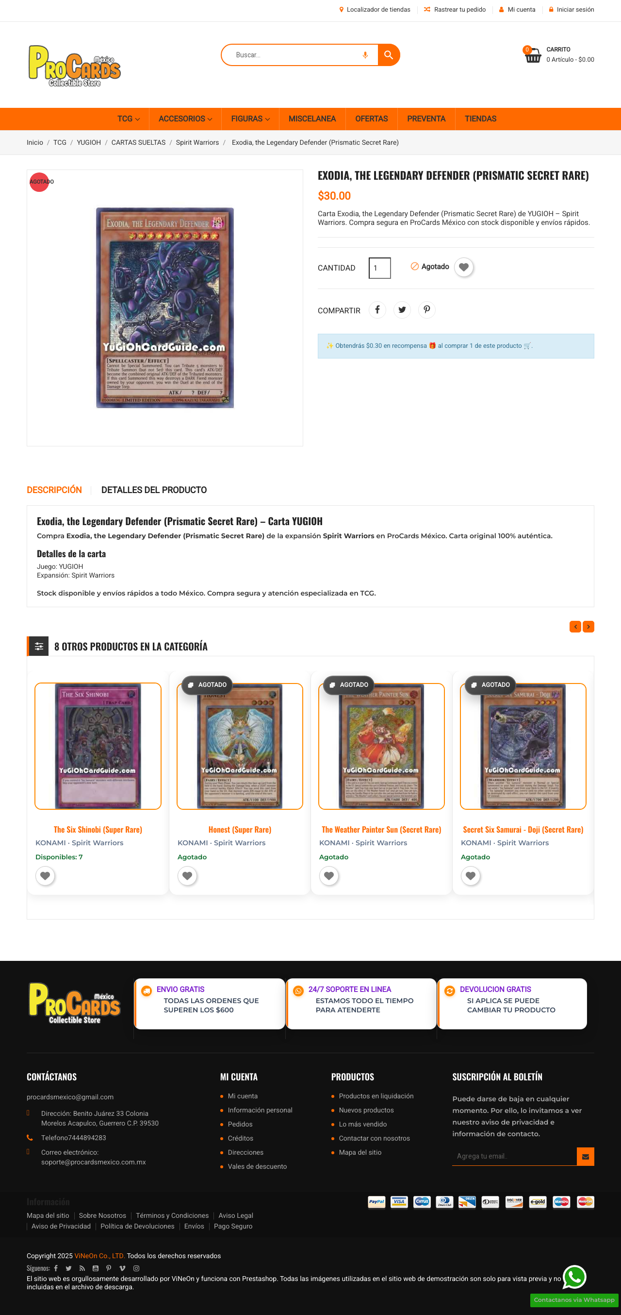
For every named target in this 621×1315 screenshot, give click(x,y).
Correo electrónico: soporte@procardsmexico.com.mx (93, 1157)
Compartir (377, 310)
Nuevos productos (366, 1111)
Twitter (68, 1268)
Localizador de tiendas (375, 10)
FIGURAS (247, 119)
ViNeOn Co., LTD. (99, 1256)
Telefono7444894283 (73, 1138)
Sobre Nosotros (102, 1216)
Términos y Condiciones (172, 1216)
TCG (125, 119)
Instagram (136, 1268)
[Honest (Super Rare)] (240, 746)
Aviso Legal (235, 1216)
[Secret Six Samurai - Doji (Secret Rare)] (523, 746)
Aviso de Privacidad (61, 1226)
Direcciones (245, 1153)
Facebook (56, 1268)
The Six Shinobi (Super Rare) (98, 829)
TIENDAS (480, 119)
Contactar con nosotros (374, 1139)
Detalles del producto (154, 490)
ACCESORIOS (183, 119)
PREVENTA (426, 119)
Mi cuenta (239, 1077)
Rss (82, 1268)
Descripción (54, 490)
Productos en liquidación (376, 1097)
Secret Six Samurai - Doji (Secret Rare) (523, 829)
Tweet (402, 310)
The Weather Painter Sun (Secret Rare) (381, 829)
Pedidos (240, 1125)
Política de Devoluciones (137, 1226)
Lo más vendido (363, 1125)
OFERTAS (371, 119)
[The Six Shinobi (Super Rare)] (98, 746)
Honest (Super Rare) (240, 829)
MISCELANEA (312, 119)
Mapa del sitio (360, 1153)
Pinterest (427, 310)
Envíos (194, 1226)
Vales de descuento (257, 1167)
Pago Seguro (233, 1226)
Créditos (240, 1139)
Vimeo (122, 1268)
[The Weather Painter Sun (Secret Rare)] (381, 746)
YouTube (95, 1268)
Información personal (260, 1111)
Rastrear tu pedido (455, 10)
